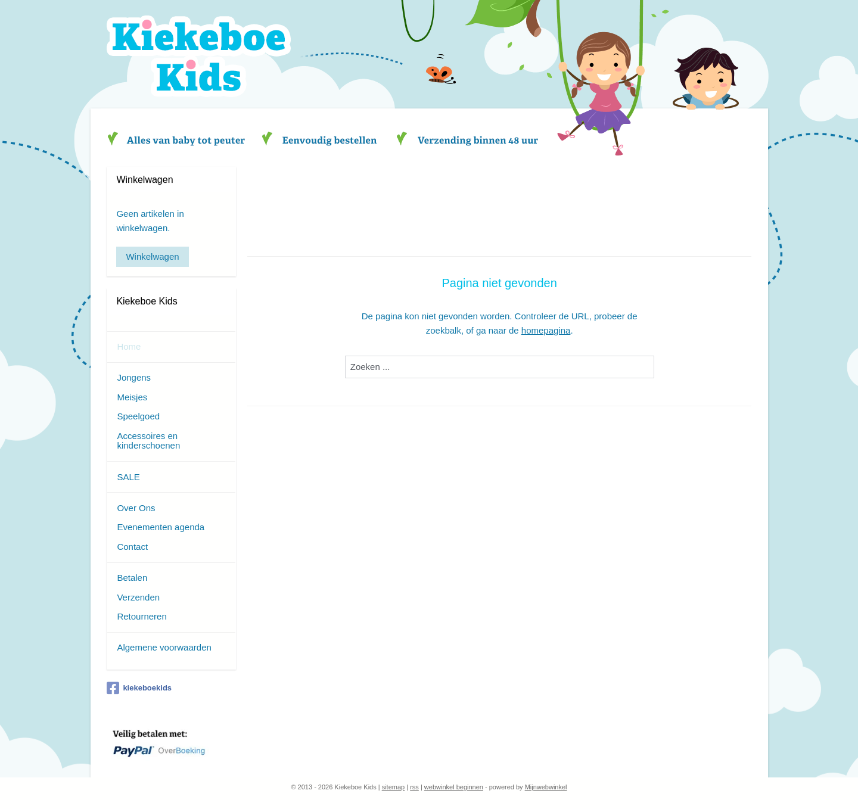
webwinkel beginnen (453, 787)
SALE (128, 477)
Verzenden (138, 597)
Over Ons (136, 508)
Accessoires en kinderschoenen (148, 441)
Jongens (134, 377)
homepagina (546, 330)
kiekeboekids (139, 688)
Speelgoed (138, 416)
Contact (132, 547)
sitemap (393, 787)
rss (414, 787)
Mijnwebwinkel (546, 787)
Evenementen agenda (160, 527)
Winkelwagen (152, 256)
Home (129, 346)
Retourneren (141, 616)
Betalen (132, 577)
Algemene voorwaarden (164, 647)
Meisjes (132, 397)
